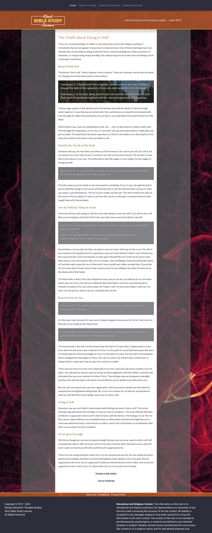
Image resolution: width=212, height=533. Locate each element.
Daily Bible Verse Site (109, 5)
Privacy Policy (118, 494)
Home (73, 5)
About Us (91, 494)
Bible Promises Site (132, 5)
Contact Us (103, 494)
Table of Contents (87, 5)
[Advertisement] (38, 50)
